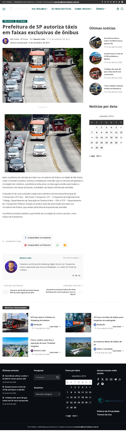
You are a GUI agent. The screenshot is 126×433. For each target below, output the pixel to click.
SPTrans (22, 21)
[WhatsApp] (116, 2)
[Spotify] (122, 2)
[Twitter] (105, 2)
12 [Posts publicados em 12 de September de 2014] (116, 132)
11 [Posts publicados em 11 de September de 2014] (111, 132)
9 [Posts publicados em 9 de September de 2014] (101, 132)
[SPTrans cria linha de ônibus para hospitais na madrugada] (78, 324)
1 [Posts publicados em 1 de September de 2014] (96, 127)
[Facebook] (102, 2)
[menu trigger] (5, 9)
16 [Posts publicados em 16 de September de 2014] (101, 137)
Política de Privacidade (108, 414)
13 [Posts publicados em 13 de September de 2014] (121, 132)
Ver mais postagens (72, 258)
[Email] (65, 245)
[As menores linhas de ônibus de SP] (78, 348)
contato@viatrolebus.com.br (66, 2)
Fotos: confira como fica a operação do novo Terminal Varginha (43, 345)
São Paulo (9, 21)
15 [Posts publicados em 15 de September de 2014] (97, 137)
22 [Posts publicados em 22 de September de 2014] (97, 142)
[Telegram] (113, 2)
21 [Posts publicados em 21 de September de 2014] (92, 142)
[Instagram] (108, 2)
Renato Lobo (39, 39)
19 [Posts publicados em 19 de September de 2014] (116, 137)
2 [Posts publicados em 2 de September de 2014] (101, 127)
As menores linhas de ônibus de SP (107, 345)
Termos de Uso (104, 417)
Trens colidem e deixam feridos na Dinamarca (112, 87)
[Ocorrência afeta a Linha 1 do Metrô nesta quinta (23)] (95, 42)
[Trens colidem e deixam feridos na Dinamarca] (95, 89)
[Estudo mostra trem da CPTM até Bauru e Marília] (95, 58)
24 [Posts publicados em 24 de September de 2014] (106, 142)
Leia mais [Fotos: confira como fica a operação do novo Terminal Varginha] (55, 356)
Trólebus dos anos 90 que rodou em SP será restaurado (113, 72)
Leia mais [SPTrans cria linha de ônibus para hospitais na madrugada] (118, 329)
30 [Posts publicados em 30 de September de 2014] (101, 147)
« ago (92, 156)
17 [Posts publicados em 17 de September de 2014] (106, 137)
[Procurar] (122, 9)
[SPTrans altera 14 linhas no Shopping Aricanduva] (15, 324)
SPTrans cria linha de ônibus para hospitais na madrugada (107, 320)
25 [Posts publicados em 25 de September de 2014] (111, 142)
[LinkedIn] (76, 275)
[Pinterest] (37, 245)
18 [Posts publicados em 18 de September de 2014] (111, 137)
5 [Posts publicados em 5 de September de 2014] (116, 127)
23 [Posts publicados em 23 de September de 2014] (101, 142)
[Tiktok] (119, 2)
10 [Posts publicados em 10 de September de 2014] (106, 132)
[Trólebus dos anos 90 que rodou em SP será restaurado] (95, 73)
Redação (38, 327)
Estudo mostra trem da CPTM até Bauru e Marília (113, 56)
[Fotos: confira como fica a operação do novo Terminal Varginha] (15, 348)
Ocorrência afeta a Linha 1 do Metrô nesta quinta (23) (112, 41)
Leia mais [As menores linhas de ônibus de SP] (118, 353)
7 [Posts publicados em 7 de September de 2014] (91, 132)
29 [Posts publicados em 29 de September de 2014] (97, 147)
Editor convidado (105, 351)
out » (99, 156)
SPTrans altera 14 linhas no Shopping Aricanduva (43, 320)
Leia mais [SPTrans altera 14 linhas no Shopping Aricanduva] (55, 329)
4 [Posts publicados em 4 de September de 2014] (111, 127)
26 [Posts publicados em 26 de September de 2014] (116, 142)
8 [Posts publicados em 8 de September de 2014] (96, 132)
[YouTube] (110, 2)
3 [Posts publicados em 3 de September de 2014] (106, 127)
